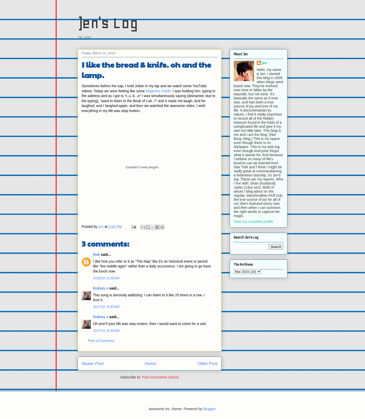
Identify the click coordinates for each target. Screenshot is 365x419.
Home (150, 363)
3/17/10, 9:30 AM (106, 307)
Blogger (209, 409)
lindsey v (100, 288)
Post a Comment (101, 341)
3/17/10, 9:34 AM (106, 331)
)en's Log (108, 23)
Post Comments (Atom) (160, 377)
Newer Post (93, 363)
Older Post (207, 363)
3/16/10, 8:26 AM (106, 278)
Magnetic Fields (158, 91)
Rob (96, 254)
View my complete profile (253, 222)
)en (264, 63)
